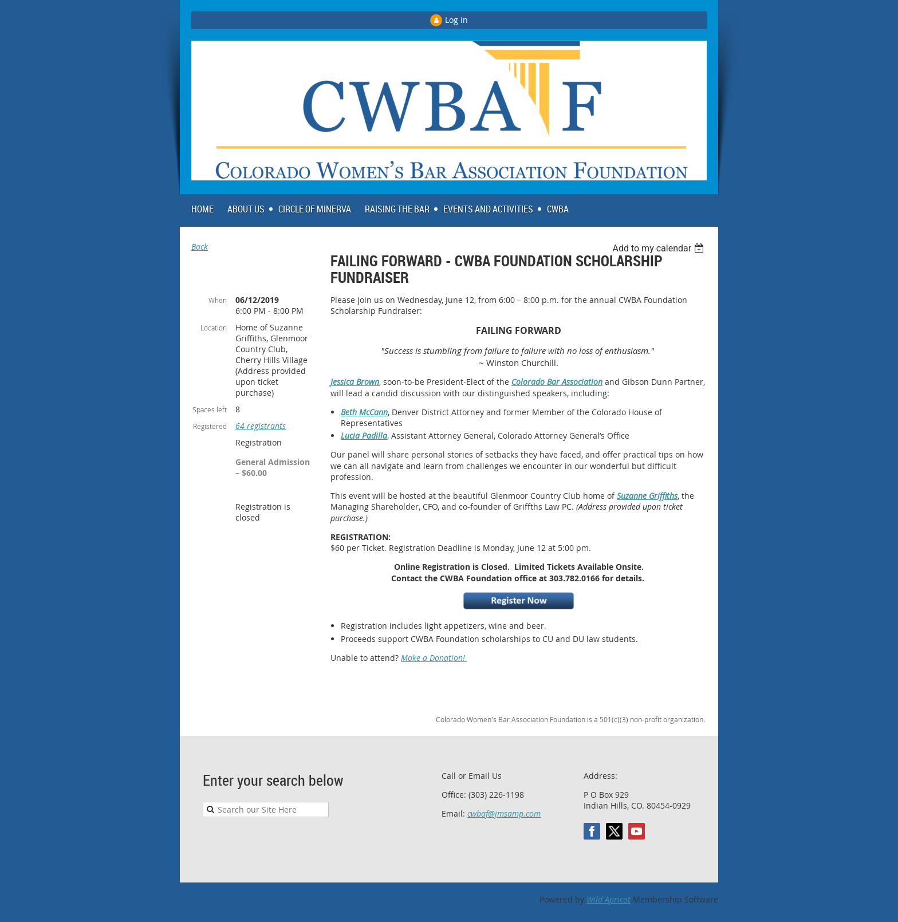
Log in (456, 19)
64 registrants (260, 425)
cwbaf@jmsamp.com (504, 813)
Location (213, 327)
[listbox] (659, 248)
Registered (210, 426)
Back (199, 246)
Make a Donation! (434, 657)
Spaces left (209, 409)
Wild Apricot (608, 899)
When (217, 300)
